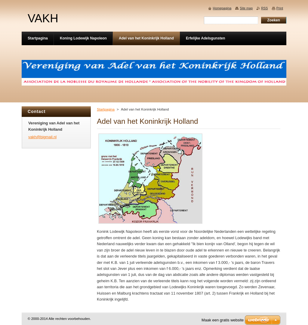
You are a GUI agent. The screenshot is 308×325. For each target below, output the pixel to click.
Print (279, 8)
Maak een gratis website (223, 320)
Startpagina (106, 109)
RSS (264, 8)
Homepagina (222, 8)
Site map (246, 8)
